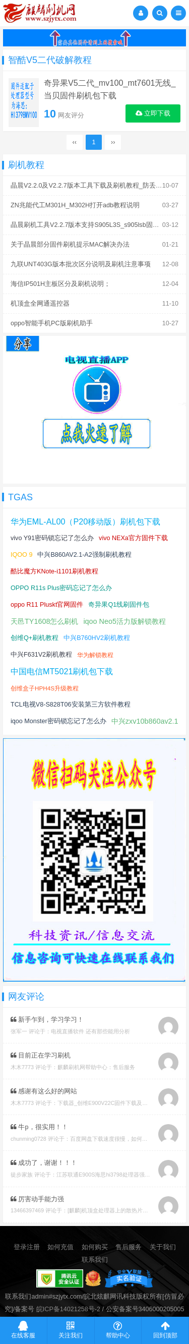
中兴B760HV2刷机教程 (97, 637)
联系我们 (95, 1259)
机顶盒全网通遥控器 (40, 303)
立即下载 (153, 113)
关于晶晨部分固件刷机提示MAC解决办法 (70, 244)
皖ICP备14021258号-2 (68, 1309)
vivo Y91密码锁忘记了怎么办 (52, 538)
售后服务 (128, 1247)
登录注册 (27, 1247)
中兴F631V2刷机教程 (41, 654)
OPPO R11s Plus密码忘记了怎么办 (61, 588)
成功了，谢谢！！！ (44, 1162)
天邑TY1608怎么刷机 (44, 621)
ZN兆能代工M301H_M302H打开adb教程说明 (75, 205)
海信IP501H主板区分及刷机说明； (60, 283)
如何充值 (60, 1247)
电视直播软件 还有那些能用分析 (90, 1031)
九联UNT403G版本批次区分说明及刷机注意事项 (81, 264)
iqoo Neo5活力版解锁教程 (124, 621)
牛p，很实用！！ (39, 1127)
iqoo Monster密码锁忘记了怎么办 (58, 721)
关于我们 (163, 1247)
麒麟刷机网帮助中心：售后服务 (96, 1067)
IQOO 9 (21, 554)
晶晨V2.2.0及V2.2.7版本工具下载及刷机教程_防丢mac (89, 185)
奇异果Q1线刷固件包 (118, 604)
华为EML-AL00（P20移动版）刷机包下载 (85, 521)
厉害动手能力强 (38, 1199)
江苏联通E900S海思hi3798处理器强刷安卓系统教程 (119, 1175)
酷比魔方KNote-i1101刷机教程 (54, 571)
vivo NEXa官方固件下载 (133, 538)
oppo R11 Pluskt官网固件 (47, 604)
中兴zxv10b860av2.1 (144, 721)
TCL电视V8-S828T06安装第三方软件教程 (71, 704)
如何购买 (95, 1247)
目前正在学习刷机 (41, 1055)
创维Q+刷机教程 (34, 637)
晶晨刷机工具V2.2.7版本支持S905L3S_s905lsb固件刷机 (91, 224)
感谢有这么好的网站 (44, 1091)
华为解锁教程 (95, 655)
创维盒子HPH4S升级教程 (45, 688)
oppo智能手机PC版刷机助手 (52, 323)
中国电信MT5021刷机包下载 (62, 671)
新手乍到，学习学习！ (47, 1019)
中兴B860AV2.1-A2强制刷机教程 (84, 554)
